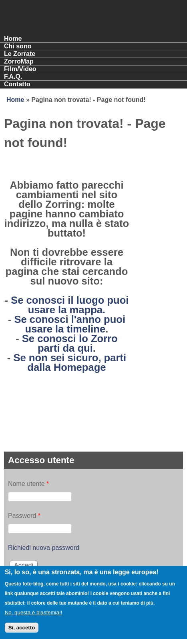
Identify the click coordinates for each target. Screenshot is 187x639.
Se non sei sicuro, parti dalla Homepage (69, 362)
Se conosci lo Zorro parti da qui (70, 343)
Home (13, 38)
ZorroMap (19, 61)
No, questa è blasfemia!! (33, 618)
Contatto (17, 84)
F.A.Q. (13, 76)
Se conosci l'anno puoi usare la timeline (69, 324)
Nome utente (28, 483)
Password (24, 515)
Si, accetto (21, 632)
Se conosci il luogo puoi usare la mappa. (70, 305)
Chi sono (17, 46)
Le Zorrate (19, 53)
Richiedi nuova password (43, 547)
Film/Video (20, 69)
